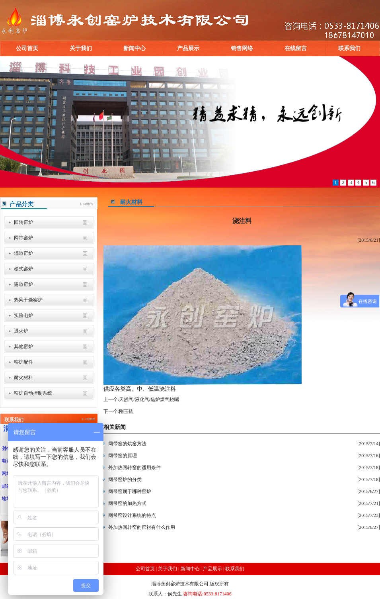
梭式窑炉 (23, 269)
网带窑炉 (23, 238)
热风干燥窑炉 (28, 300)
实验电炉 (23, 315)
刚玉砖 (126, 411)
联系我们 (349, 48)
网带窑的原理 (122, 455)
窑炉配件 (23, 362)
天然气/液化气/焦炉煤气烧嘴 (149, 399)
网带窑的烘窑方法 (127, 443)
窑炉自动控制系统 (33, 393)
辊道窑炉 (23, 253)
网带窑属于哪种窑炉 (129, 491)
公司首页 (27, 48)
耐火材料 (23, 377)
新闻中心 (134, 48)
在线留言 (296, 48)
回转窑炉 (23, 222)
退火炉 (21, 331)
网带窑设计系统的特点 (132, 515)
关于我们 (81, 48)
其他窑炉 (23, 346)
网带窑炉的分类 (125, 479)
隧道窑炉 (23, 284)
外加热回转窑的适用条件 (134, 467)
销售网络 (242, 48)
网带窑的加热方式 (127, 503)
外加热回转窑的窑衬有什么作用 (141, 527)
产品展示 (188, 48)
